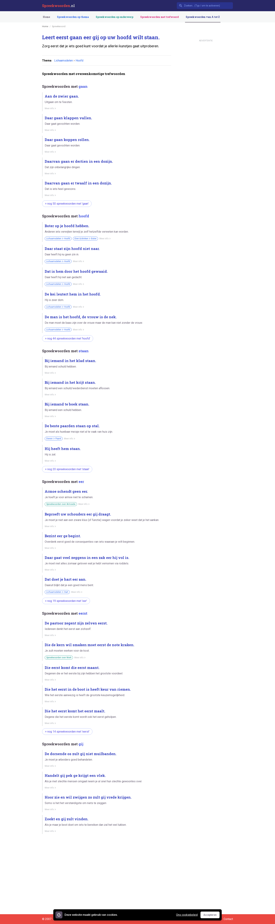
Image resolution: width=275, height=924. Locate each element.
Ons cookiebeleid (187, 914)
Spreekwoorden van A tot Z (203, 17)
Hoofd (79, 60)
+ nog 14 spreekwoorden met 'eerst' (67, 731)
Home (46, 17)
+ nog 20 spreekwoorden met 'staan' (67, 469)
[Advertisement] (106, 849)
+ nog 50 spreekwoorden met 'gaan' (67, 203)
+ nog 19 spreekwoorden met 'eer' (66, 601)
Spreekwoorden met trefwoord (159, 17)
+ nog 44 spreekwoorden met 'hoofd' (67, 338)
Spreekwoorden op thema (73, 17)
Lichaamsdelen (63, 60)
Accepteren (211, 915)
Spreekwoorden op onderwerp (114, 17)
